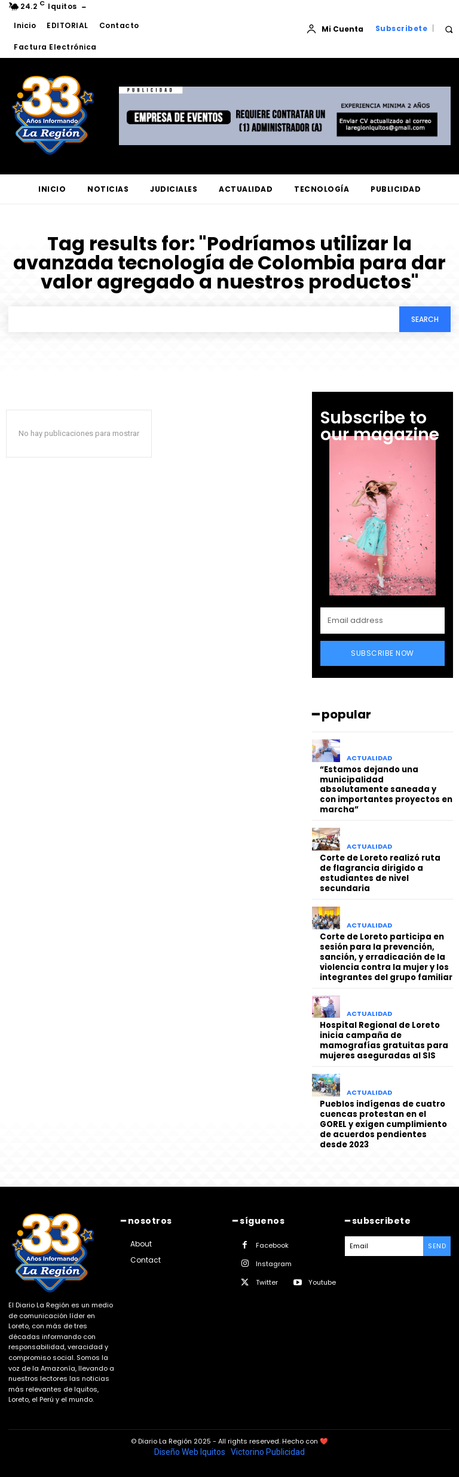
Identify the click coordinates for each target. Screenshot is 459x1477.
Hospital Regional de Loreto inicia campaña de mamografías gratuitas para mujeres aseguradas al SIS (384, 1040)
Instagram (274, 1262)
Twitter (267, 1281)
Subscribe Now (382, 653)
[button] (448, 29)
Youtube (322, 1281)
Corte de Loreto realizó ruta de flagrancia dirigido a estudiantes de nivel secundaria (386, 873)
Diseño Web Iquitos (190, 1450)
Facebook (272, 1244)
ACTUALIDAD (369, 758)
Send (437, 1244)
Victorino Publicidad (268, 1450)
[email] (382, 620)
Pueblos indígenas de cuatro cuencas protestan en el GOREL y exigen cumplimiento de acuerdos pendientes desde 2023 (383, 1124)
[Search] (425, 319)
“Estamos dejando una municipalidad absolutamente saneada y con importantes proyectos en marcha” (386, 790)
